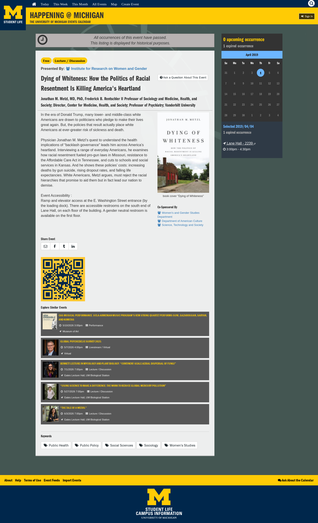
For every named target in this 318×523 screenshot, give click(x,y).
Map (114, 4)
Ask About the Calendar (295, 480)
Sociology (148, 445)
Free (46, 61)
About (8, 480)
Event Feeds (52, 480)
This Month (80, 4)
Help (18, 480)
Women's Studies (179, 445)
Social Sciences (119, 445)
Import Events (72, 480)
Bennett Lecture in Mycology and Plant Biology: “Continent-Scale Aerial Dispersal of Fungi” (118, 363)
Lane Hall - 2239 (239, 143)
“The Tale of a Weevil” (73, 408)
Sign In (307, 16)
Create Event (130, 4)
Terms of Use (32, 480)
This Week (60, 4)
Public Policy (87, 445)
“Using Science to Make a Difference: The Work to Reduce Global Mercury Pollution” (113, 385)
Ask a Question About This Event (182, 77)
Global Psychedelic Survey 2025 (80, 341)
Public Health (56, 445)
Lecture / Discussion (70, 61)
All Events (99, 4)
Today (45, 4)
